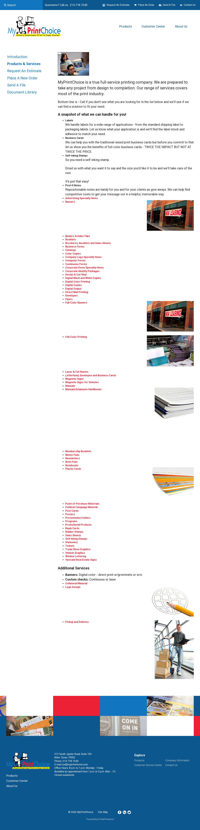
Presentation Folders (78, 517)
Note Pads (71, 461)
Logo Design (72, 587)
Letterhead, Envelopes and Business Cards (90, 375)
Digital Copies (73, 285)
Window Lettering (75, 556)
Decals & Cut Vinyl (76, 274)
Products (125, 26)
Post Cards (72, 510)
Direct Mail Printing (76, 292)
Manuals (70, 385)
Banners (70, 201)
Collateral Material (76, 583)
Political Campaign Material (81, 507)
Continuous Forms (76, 264)
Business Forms (74, 246)
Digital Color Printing (77, 281)
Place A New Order (22, 78)
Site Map (103, 812)
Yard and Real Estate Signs (81, 559)
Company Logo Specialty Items (83, 257)
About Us (181, 26)
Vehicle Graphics (75, 552)
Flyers (69, 299)
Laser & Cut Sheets (76, 371)
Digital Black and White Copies (83, 278)
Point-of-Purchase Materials (82, 503)
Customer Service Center (148, 765)
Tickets (69, 545)
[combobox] (21, 5)
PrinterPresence (106, 819)
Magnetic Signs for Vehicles (82, 382)
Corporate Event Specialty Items (84, 267)
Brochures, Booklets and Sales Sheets (88, 243)
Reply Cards (72, 528)
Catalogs (70, 250)
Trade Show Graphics (77, 549)
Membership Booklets (78, 451)
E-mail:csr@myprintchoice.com (71, 764)
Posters (70, 514)
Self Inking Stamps (76, 538)
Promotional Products (78, 524)
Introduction (17, 57)
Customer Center (153, 26)
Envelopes (71, 295)
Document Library (22, 92)
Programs (71, 521)
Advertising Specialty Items (81, 198)
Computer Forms (75, 260)
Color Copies (73, 253)
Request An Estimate (118, 4)
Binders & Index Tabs (77, 236)
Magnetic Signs (74, 378)
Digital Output (73, 288)
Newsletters (72, 458)
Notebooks (71, 465)
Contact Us (190, 4)
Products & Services (23, 64)
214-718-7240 (70, 761)
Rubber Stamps (74, 531)
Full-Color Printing (76, 336)
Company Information (177, 760)
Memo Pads (72, 454)
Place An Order (146, 4)
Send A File (169, 4)
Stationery (71, 542)
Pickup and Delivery (77, 621)
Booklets (70, 239)
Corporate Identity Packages (82, 271)
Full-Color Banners (76, 302)
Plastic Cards (73, 468)
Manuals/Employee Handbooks (83, 389)
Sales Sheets (73, 535)
